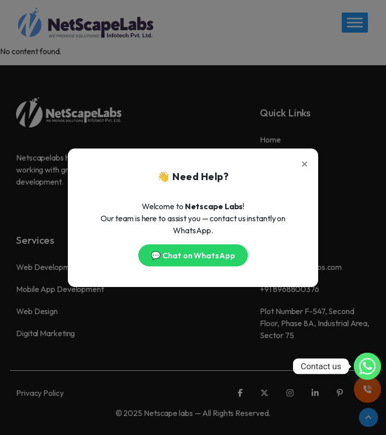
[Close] (305, 162)
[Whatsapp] (367, 366)
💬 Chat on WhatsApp (193, 255)
